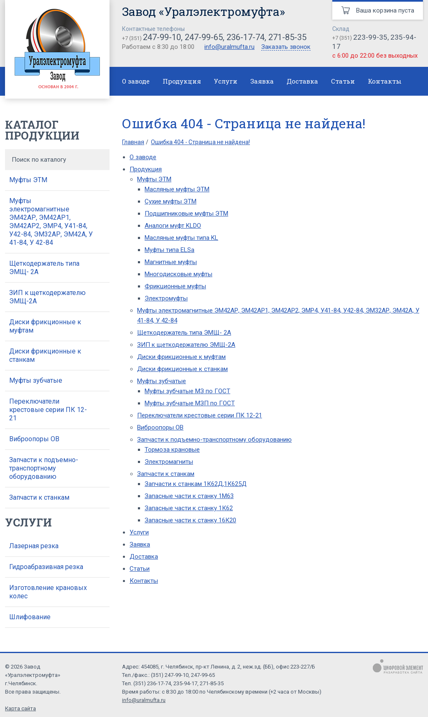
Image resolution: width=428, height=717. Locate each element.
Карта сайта (20, 708)
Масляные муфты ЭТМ (177, 189)
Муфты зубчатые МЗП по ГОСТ (190, 403)
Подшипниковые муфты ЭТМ (186, 213)
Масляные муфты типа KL (181, 238)
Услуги (225, 81)
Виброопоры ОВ (34, 439)
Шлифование (30, 617)
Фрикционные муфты (175, 286)
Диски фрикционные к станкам (45, 355)
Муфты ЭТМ (28, 180)
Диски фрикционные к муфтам (45, 326)
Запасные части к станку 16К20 (190, 520)
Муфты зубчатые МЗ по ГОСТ (187, 391)
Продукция (182, 81)
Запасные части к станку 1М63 (189, 496)
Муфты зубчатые (35, 380)
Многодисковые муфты (178, 274)
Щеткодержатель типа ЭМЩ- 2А (44, 267)
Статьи (343, 81)
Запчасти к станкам (39, 497)
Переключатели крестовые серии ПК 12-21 (48, 409)
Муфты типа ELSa (169, 250)
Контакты (385, 81)
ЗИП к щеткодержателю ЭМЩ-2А (47, 297)
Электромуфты (166, 298)
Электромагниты (169, 461)
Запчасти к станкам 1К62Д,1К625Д (196, 484)
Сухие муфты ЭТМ (170, 201)
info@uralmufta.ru (229, 47)
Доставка (302, 81)
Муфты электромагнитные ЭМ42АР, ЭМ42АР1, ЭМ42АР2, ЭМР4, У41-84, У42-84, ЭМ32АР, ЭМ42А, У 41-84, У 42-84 (51, 222)
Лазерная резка (34, 546)
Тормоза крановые (172, 449)
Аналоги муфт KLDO (173, 225)
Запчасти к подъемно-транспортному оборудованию (43, 468)
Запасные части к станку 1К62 (189, 508)
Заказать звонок (286, 47)
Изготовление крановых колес (48, 592)
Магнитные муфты (171, 262)
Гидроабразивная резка (46, 567)
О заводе (136, 81)
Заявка (262, 81)
